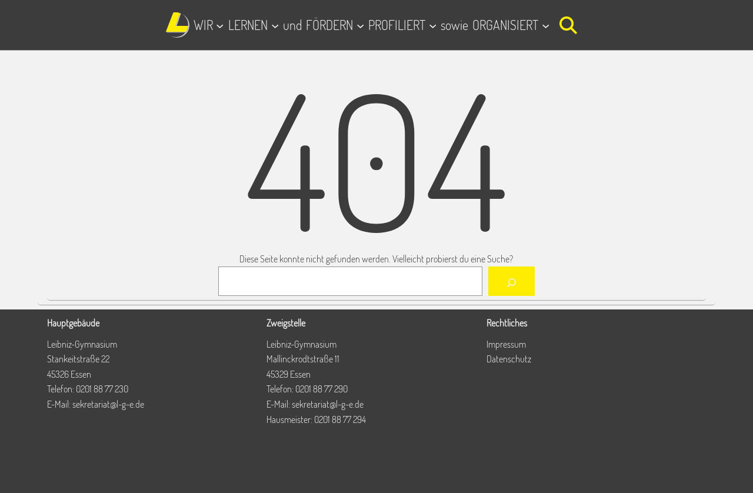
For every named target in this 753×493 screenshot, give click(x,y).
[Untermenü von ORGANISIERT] (545, 25)
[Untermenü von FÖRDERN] (360, 25)
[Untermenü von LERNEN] (275, 25)
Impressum (506, 344)
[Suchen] (511, 281)
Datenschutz (509, 359)
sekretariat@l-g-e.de (108, 404)
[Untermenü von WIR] (220, 25)
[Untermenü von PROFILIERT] (433, 25)
